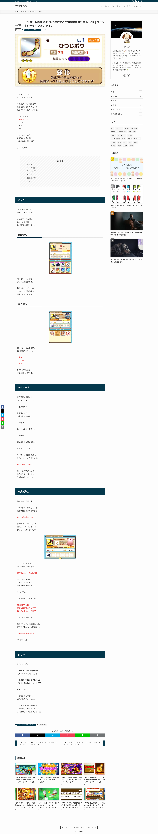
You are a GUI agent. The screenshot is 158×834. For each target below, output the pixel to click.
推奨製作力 (31, 178)
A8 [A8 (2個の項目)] (112, 128)
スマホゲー (43, 724)
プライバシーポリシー (79, 827)
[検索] (141, 1)
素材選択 (34, 168)
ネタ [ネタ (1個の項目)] (123, 139)
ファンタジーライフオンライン (32, 29)
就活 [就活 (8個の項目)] (119, 142)
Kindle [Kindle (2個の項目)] (127, 128)
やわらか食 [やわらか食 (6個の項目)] (132, 132)
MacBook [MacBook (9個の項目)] (134, 128)
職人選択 (34, 171)
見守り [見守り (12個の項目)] (125, 146)
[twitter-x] (133, 1)
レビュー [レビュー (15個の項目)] (137, 139)
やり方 (29, 165)
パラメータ (31, 174)
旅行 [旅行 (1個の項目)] (124, 142)
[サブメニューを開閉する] (140, 91)
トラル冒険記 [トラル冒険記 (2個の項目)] (115, 139)
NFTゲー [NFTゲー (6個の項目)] (114, 132)
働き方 (127, 96)
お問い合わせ (92, 827)
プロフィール (66, 827)
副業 (127, 100)
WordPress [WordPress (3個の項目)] (122, 132)
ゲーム (127, 91)
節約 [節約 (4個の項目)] (135, 142)
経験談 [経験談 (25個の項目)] (113, 146)
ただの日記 (127, 109)
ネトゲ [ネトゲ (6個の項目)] (130, 139)
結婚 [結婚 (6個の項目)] (119, 146)
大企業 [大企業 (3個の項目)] (113, 142)
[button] (22, 735)
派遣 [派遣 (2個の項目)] (130, 142)
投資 (127, 105)
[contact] (138, 1)
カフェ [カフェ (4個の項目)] (113, 135)
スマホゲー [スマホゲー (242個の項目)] (121, 135)
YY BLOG (21, 6)
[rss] (136, 1)
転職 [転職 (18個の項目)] (131, 146)
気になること (127, 114)
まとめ (29, 181)
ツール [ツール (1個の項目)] (130, 135)
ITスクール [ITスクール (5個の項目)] (118, 128)
